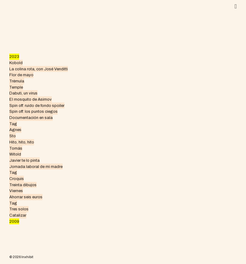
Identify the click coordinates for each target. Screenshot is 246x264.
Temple (16, 87)
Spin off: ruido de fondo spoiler (36, 105)
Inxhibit (27, 257)
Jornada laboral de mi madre (36, 166)
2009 (14, 221)
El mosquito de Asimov (30, 99)
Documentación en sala (31, 117)
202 (13, 56)
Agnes (15, 129)
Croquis (16, 178)
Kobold (16, 62)
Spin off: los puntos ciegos (33, 111)
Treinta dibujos (23, 185)
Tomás (15, 148)
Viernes (16, 190)
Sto (12, 136)
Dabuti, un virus (23, 93)
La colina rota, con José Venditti (38, 69)
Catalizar (17, 215)
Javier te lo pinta (24, 160)
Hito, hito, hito (21, 142)
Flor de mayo (21, 75)
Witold (15, 154)
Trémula (16, 81)
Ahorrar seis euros (25, 197)
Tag (13, 123)
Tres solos (19, 209)
